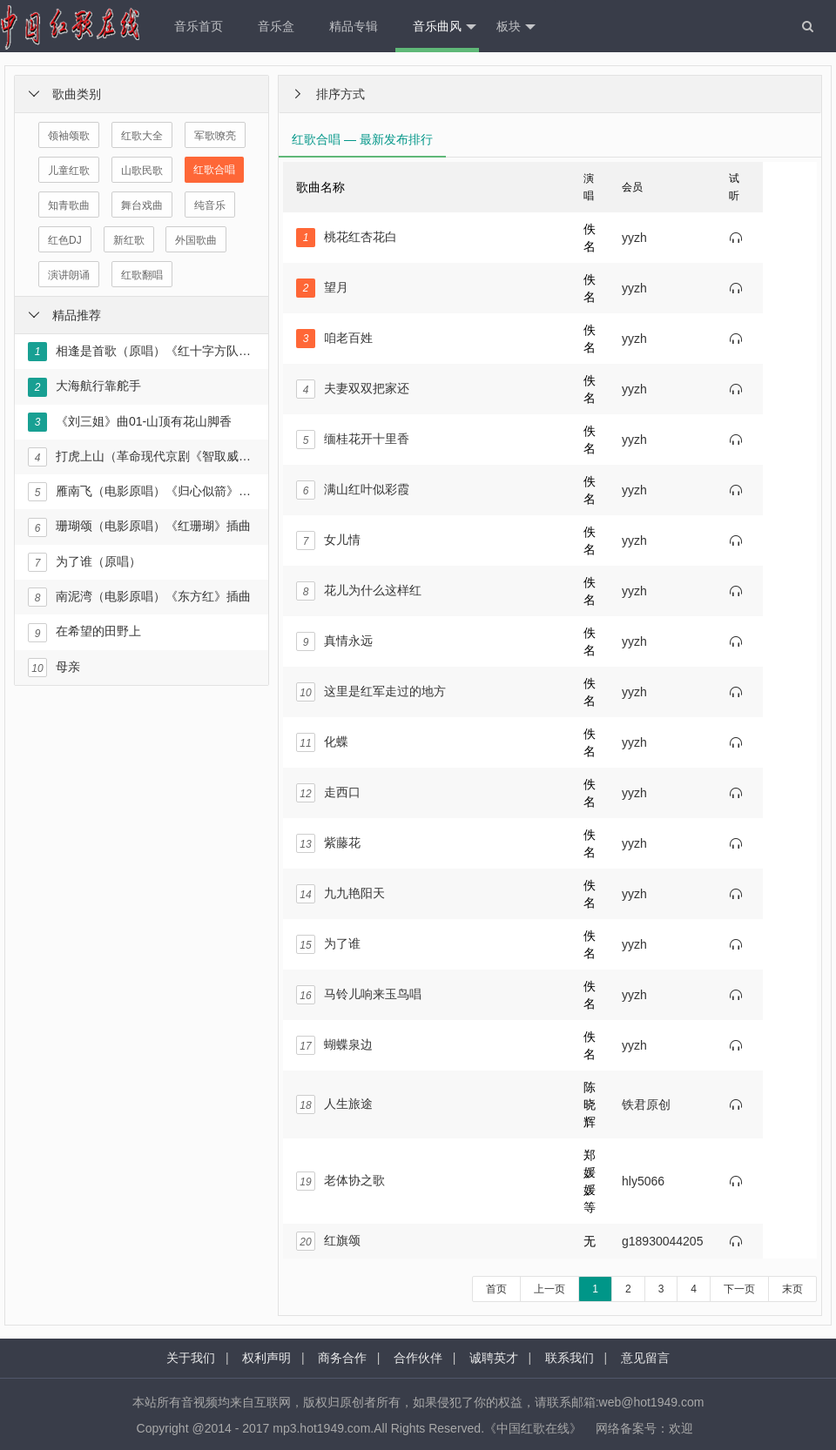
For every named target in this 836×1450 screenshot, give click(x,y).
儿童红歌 (69, 170)
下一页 (739, 1289)
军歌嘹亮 (215, 136)
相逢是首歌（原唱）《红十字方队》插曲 (141, 351)
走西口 (328, 792)
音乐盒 (276, 26)
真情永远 (334, 641)
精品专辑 (353, 26)
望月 (322, 288)
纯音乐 (210, 205)
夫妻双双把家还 (352, 389)
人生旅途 (334, 1104)
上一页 (549, 1289)
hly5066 (643, 1181)
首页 (496, 1289)
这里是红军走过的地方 (371, 692)
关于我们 (190, 1358)
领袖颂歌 (69, 136)
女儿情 (328, 540)
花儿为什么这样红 (358, 591)
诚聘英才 (493, 1358)
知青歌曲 (69, 205)
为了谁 (328, 944)
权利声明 (266, 1358)
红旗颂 (328, 1241)
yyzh (634, 238)
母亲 (54, 667)
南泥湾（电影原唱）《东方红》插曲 (139, 597)
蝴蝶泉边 (334, 1045)
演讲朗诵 (69, 275)
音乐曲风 (444, 27)
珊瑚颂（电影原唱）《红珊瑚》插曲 (139, 527)
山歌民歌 (142, 170)
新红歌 (129, 240)
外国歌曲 (196, 240)
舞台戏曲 (142, 205)
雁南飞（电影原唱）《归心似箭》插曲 (141, 491)
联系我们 (569, 1358)
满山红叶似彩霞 (352, 490)
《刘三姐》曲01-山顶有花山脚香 (130, 422)
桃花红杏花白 (346, 237)
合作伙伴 (418, 1358)
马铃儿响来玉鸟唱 (358, 994)
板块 (516, 27)
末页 (792, 1289)
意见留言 (645, 1358)
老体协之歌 (340, 1181)
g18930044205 (662, 1241)
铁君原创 (646, 1104)
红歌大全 (142, 136)
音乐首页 (198, 26)
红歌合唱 (214, 170)
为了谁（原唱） (84, 562)
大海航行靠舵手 (84, 387)
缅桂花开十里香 (352, 439)
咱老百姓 (334, 338)
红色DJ (65, 240)
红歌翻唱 (142, 275)
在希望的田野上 (84, 632)
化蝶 (322, 742)
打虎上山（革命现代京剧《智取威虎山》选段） (141, 457)
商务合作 (342, 1358)
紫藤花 (328, 843)
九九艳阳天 (340, 893)
